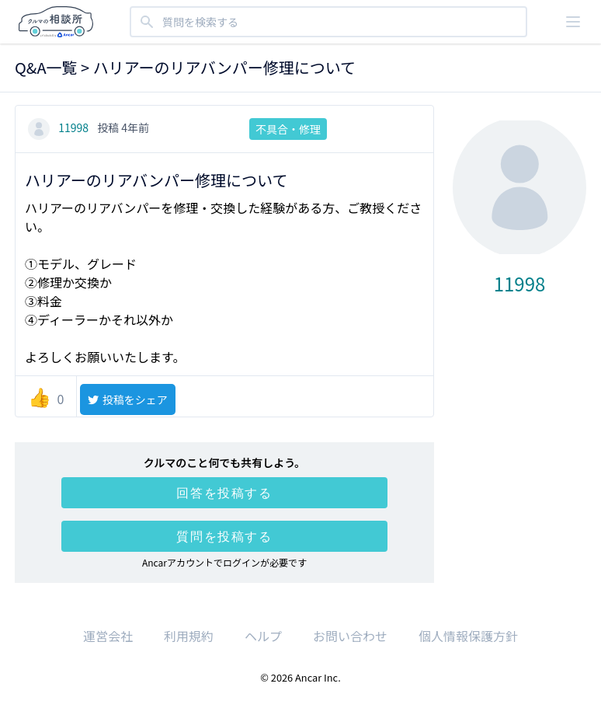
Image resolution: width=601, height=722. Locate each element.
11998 (59, 127)
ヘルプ (263, 635)
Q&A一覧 (46, 67)
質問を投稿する (224, 536)
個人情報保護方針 (468, 635)
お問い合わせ (350, 635)
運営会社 (108, 635)
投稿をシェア (127, 399)
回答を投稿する (224, 492)
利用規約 (189, 635)
